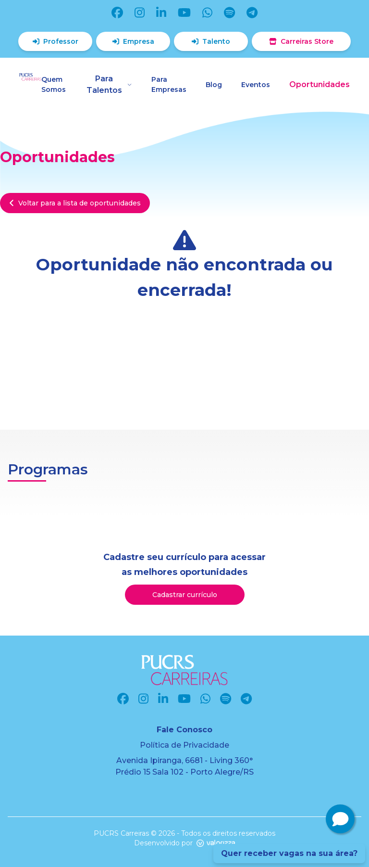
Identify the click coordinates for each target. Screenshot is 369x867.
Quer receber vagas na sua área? (289, 853)
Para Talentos (109, 84)
